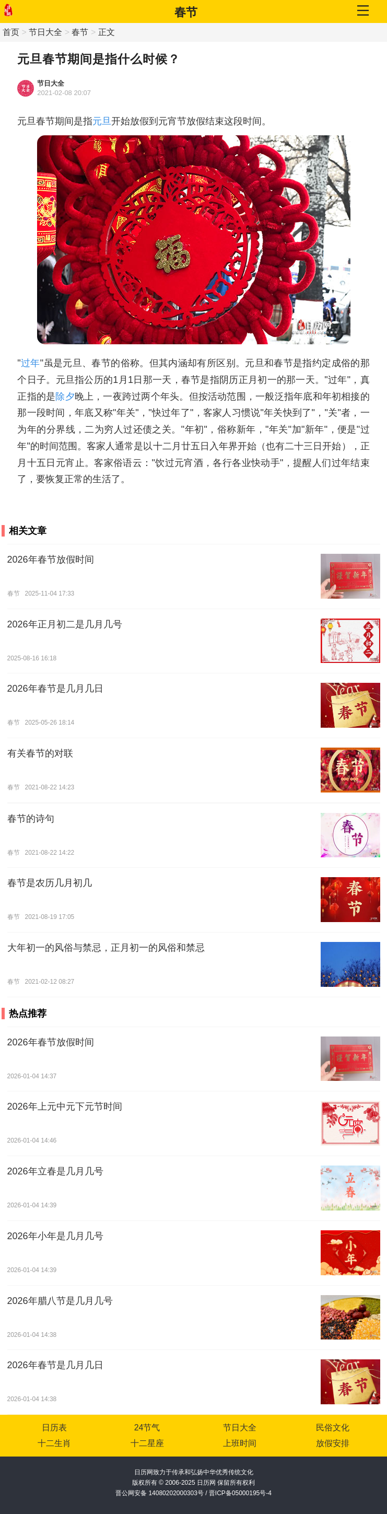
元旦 (101, 121)
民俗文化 (332, 1427)
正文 (106, 32)
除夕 (64, 396)
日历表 (54, 1427)
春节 (185, 12)
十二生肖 (54, 1443)
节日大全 (45, 32)
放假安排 (332, 1443)
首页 (11, 32)
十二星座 (147, 1443)
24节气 (147, 1427)
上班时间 (239, 1443)
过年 (30, 363)
